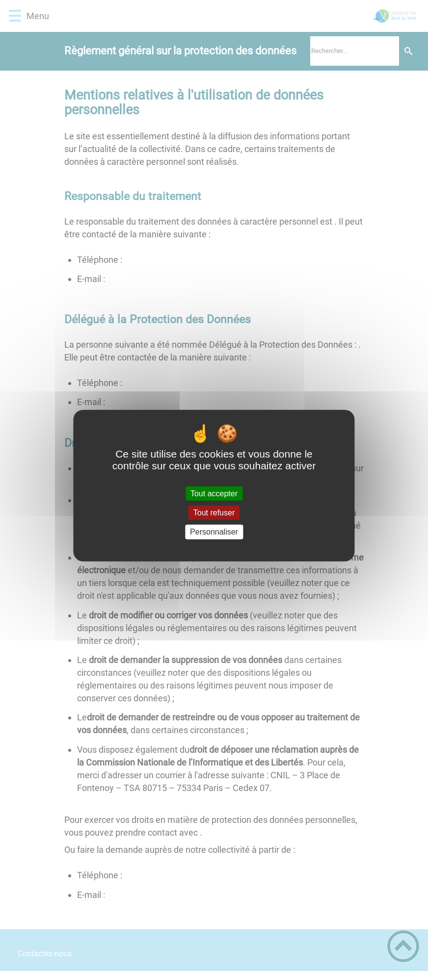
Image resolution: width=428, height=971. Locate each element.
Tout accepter (214, 493)
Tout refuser (214, 513)
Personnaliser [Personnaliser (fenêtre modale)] (214, 532)
